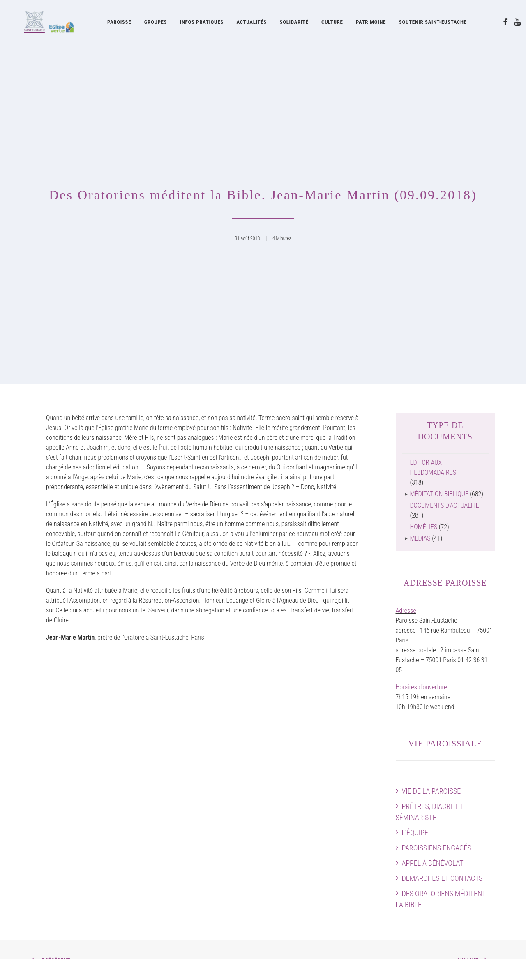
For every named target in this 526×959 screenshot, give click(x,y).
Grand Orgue (171, 808)
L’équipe (415, 581)
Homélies (424, 276)
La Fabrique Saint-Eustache (312, 828)
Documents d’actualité (306, 892)
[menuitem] (119, 23)
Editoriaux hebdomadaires (433, 216)
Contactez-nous (475, 848)
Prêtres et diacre (52, 789)
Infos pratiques (202, 24)
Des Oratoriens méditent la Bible (441, 648)
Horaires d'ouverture (421, 436)
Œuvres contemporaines (308, 798)
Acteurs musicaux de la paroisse (196, 789)
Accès (487, 779)
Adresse (406, 359)
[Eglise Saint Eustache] (42, 23)
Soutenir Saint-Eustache (61, 872)
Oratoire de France (301, 779)
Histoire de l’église (301, 789)
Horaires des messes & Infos (458, 798)
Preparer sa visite (473, 808)
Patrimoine (371, 24)
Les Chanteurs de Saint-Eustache (196, 798)
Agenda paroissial (472, 789)
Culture (332, 24)
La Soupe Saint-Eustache (186, 853)
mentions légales (100, 943)
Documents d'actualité (444, 254)
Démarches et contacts (442, 627)
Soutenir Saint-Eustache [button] (433, 24)
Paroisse (119, 24)
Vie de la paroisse (431, 540)
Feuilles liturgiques (301, 872)
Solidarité (294, 24)
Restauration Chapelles (307, 818)
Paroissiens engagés (436, 596)
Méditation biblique (439, 243)
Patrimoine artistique (304, 808)
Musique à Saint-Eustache (188, 779)
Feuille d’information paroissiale (318, 863)
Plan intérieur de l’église (465, 818)
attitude (138, 943)
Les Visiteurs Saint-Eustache (191, 872)
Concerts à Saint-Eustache (188, 818)
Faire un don (479, 838)
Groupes (155, 24)
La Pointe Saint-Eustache (186, 863)
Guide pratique (296, 902)
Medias (420, 287)
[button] (505, 23)
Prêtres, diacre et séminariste (430, 561)
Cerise (163, 882)
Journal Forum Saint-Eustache (316, 882)
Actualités (251, 24)
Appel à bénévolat (433, 612)
